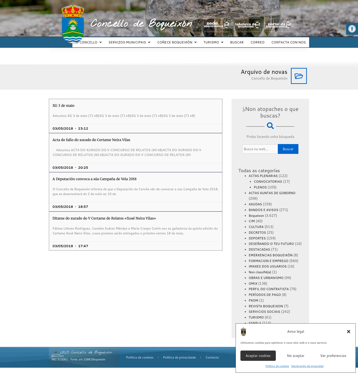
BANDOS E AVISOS (265, 205)
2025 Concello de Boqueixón (86, 359)
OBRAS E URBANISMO (268, 284)
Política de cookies (277, 366)
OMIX (253, 290)
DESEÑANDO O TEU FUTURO (273, 239)
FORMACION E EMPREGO (270, 267)
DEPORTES (258, 234)
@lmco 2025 (57, 363)
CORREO (259, 40)
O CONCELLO (98, 40)
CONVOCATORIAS (269, 177)
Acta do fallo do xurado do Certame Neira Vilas (91, 136)
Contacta (212, 364)
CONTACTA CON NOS (289, 40)
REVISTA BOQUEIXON (267, 313)
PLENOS (261, 183)
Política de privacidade (179, 364)
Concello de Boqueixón (141, 24)
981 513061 (59, 367)
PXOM (254, 307)
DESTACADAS (260, 251)
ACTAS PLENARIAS (265, 171)
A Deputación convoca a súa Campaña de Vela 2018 (95, 175)
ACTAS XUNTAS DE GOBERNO (274, 188)
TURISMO (218, 40)
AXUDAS (256, 200)
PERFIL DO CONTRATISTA (271, 296)
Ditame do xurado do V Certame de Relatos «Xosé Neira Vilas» (104, 214)
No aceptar (295, 355)
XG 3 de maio (63, 101)
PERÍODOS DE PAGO (266, 302)
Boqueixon (257, 211)
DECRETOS (258, 228)
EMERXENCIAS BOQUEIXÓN (273, 256)
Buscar (288, 144)
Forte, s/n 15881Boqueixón (87, 367)
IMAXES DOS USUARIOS (269, 273)
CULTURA (257, 222)
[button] (352, 29)
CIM (252, 216)
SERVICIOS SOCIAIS (266, 318)
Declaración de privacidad (307, 366)
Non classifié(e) (261, 279)
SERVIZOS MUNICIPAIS (137, 40)
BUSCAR (240, 40)
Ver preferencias (333, 355)
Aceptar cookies (258, 355)
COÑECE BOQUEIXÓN (183, 40)
